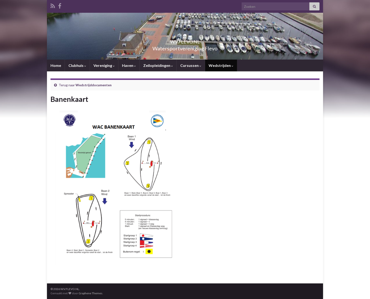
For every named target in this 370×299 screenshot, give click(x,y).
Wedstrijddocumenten (94, 85)
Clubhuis (77, 65)
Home (55, 65)
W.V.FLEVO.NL (185, 40)
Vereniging (104, 65)
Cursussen (190, 65)
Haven (129, 65)
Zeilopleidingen (158, 65)
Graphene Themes (90, 293)
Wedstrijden (221, 65)
